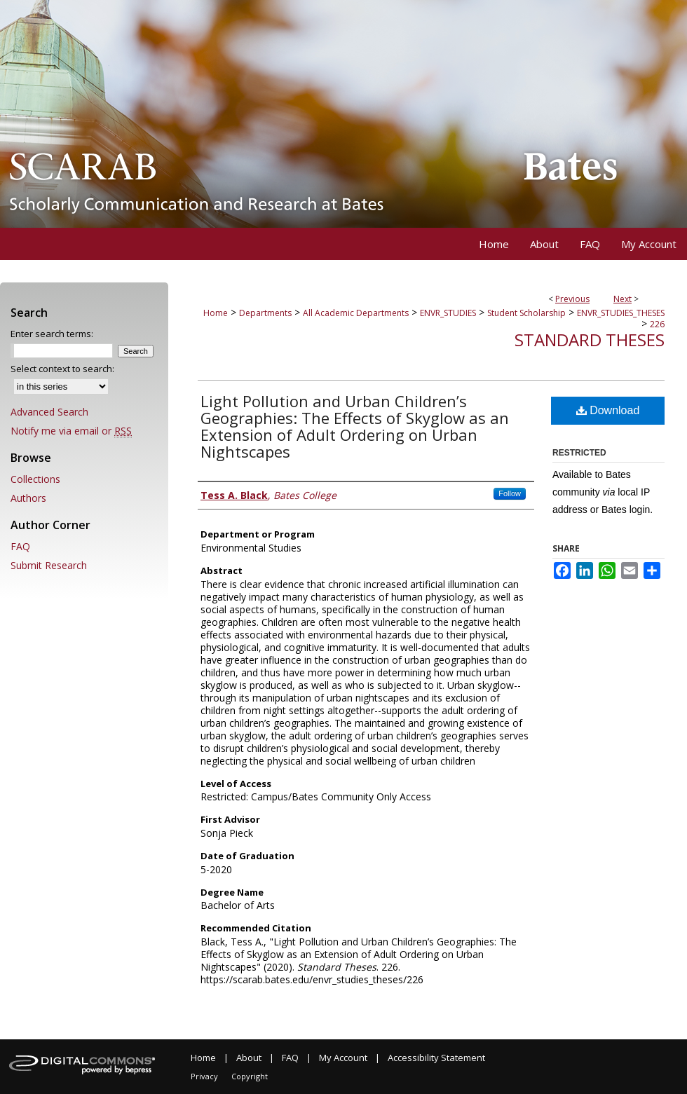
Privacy (204, 1076)
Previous (572, 299)
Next (622, 299)
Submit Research (49, 565)
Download (608, 410)
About (248, 1057)
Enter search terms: (52, 333)
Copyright (249, 1076)
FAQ (20, 546)
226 (657, 324)
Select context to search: (62, 368)
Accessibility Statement (436, 1057)
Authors (28, 498)
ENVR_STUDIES (448, 313)
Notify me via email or (71, 430)
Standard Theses (590, 339)
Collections (35, 479)
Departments (265, 313)
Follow (509, 493)
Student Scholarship (526, 313)
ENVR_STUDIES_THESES (621, 313)
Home (215, 313)
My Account (343, 1057)
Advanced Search (49, 411)
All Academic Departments (356, 313)
